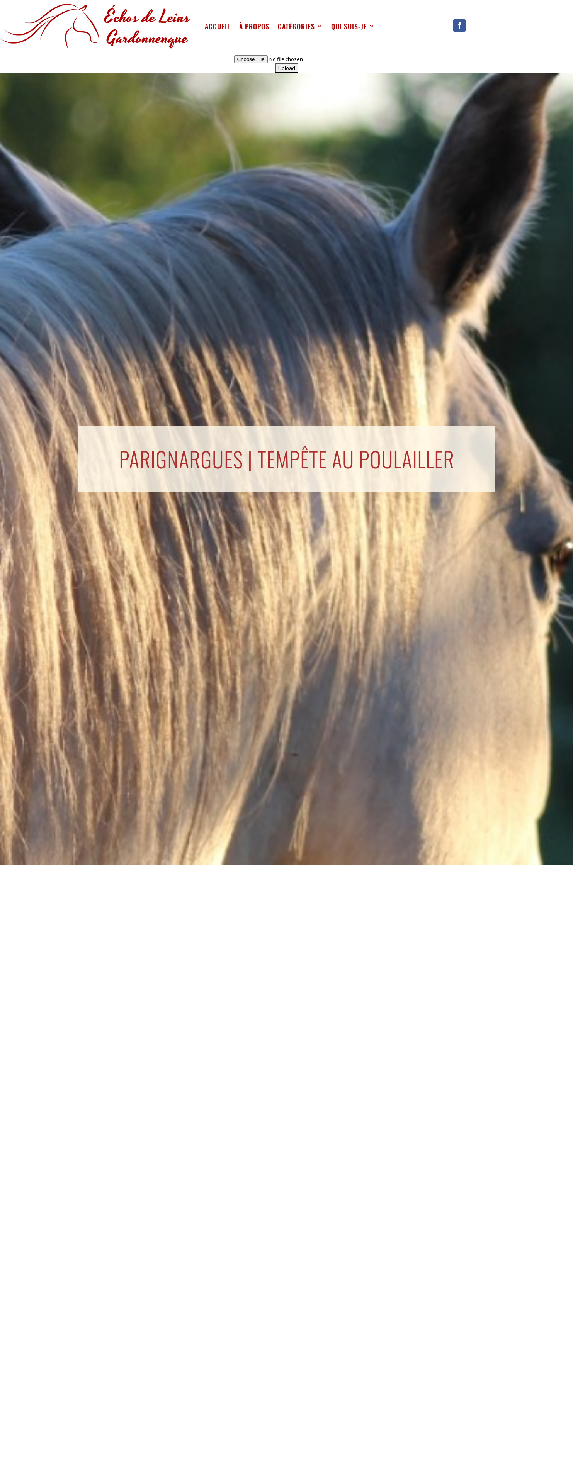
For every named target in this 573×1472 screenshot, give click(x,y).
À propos (254, 26)
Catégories (296, 26)
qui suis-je (349, 26)
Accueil (218, 26)
